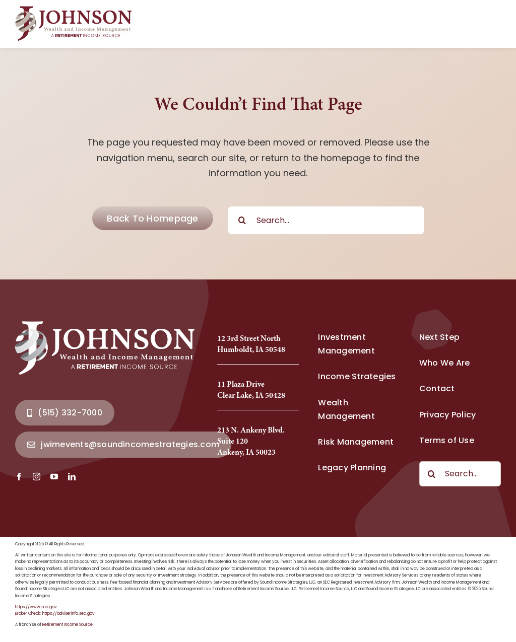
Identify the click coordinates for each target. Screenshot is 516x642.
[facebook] (19, 476)
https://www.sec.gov (35, 607)
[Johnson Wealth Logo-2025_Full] (74, 9)
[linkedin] (72, 476)
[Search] (242, 220)
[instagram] (36, 476)
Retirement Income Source (67, 624)
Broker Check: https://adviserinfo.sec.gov (54, 613)
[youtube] (54, 476)
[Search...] (326, 220)
